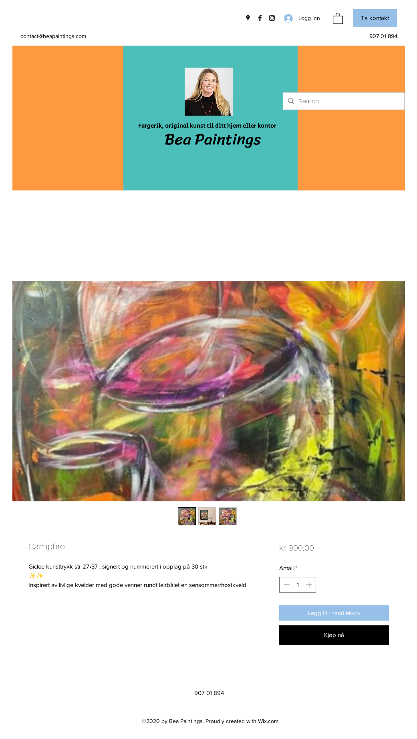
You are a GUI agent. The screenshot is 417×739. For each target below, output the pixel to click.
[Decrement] (285, 584)
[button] (338, 18)
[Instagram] (272, 18)
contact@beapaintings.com (53, 36)
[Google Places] (248, 18)
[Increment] (309, 584)
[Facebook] (260, 18)
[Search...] (343, 101)
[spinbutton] (297, 584)
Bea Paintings (213, 139)
